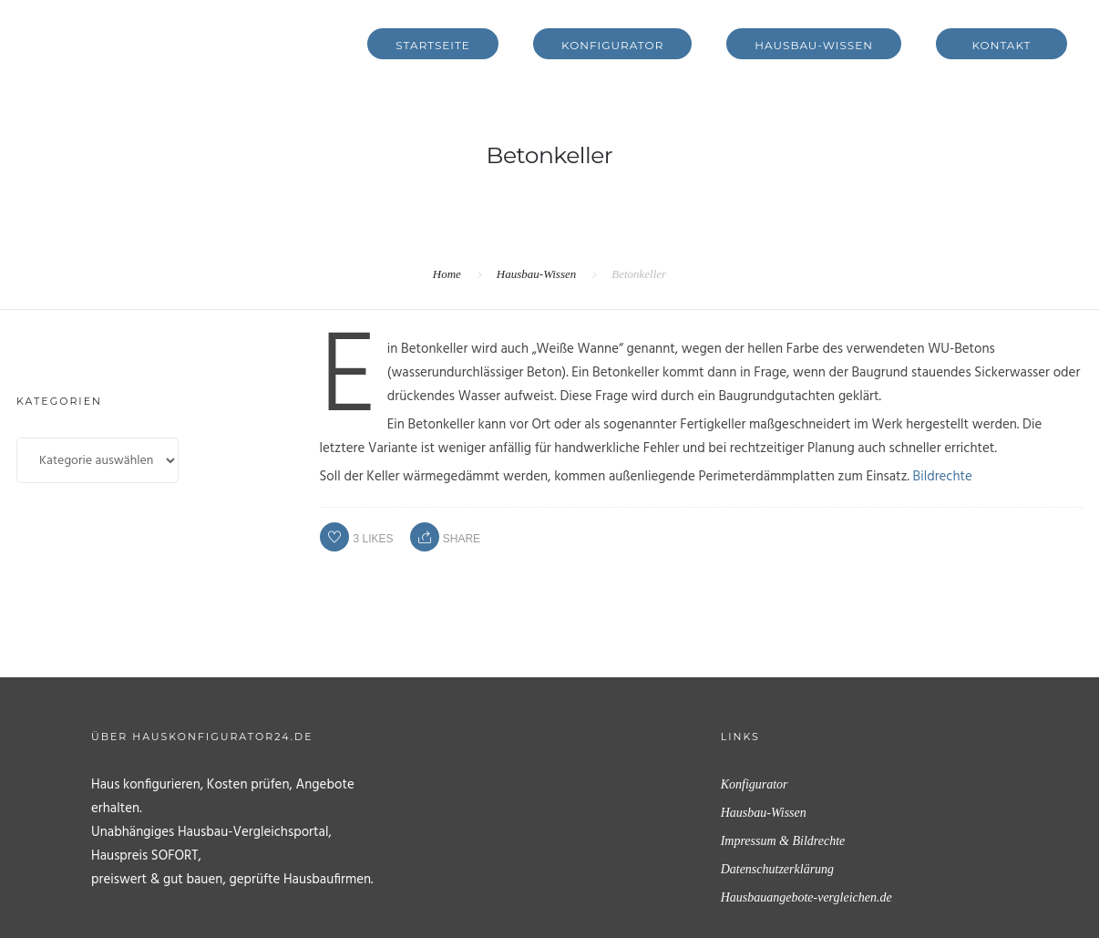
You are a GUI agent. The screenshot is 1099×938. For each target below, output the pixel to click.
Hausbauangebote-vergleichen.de (806, 897)
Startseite (432, 45)
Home (447, 274)
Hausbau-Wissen (814, 45)
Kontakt (1002, 45)
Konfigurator (612, 45)
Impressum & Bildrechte (783, 841)
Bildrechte (942, 477)
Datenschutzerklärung (777, 869)
